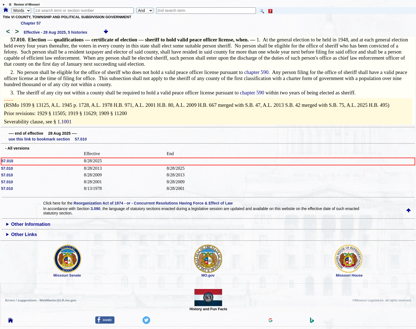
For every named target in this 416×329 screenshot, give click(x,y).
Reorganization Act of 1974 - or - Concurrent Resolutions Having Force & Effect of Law (153, 203)
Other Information (30, 224)
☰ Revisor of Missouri (23, 4)
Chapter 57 (31, 23)
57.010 (7, 161)
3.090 (95, 208)
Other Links (24, 234)
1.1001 (64, 121)
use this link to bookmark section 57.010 (48, 139)
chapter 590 (256, 72)
